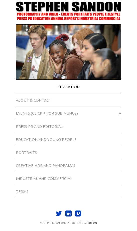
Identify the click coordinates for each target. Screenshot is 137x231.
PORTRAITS (26, 152)
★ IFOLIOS (90, 223)
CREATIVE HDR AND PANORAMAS (45, 165)
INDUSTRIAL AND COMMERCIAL (44, 178)
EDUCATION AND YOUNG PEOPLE (46, 139)
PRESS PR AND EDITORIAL (39, 126)
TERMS (22, 191)
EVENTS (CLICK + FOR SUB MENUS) (68, 113)
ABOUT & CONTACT (33, 100)
